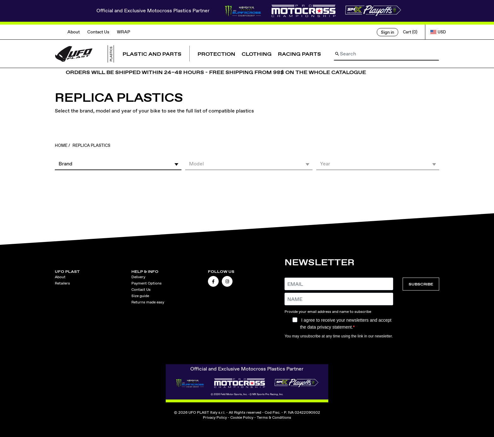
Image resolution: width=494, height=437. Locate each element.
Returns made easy (147, 302)
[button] (118, 164)
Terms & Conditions (274, 417)
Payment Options (146, 283)
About (73, 32)
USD (438, 32)
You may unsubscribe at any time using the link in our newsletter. (338, 336)
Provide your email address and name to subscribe (327, 311)
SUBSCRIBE (421, 284)
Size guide (140, 295)
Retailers (62, 283)
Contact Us (98, 32)
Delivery (138, 276)
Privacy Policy (215, 417)
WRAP (123, 32)
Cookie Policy (241, 417)
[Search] (386, 53)
